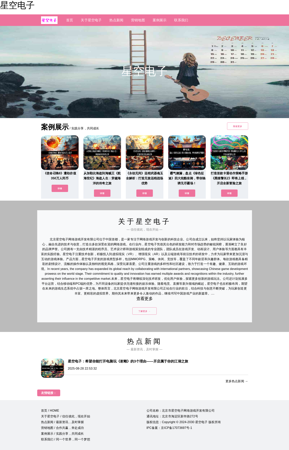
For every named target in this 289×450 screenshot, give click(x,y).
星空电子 (17, 5)
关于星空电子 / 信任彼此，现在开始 (65, 416)
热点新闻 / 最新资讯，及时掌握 (62, 422)
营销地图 (138, 20)
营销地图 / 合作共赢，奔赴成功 (62, 427)
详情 (60, 188)
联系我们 (181, 20)
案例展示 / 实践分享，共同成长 (62, 433)
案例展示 (160, 20)
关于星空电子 (91, 20)
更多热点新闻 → (237, 381)
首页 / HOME (50, 410)
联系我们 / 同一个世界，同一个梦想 (65, 439)
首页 (69, 20)
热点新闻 (116, 20)
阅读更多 (237, 126)
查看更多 (144, 298)
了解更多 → (144, 311)
